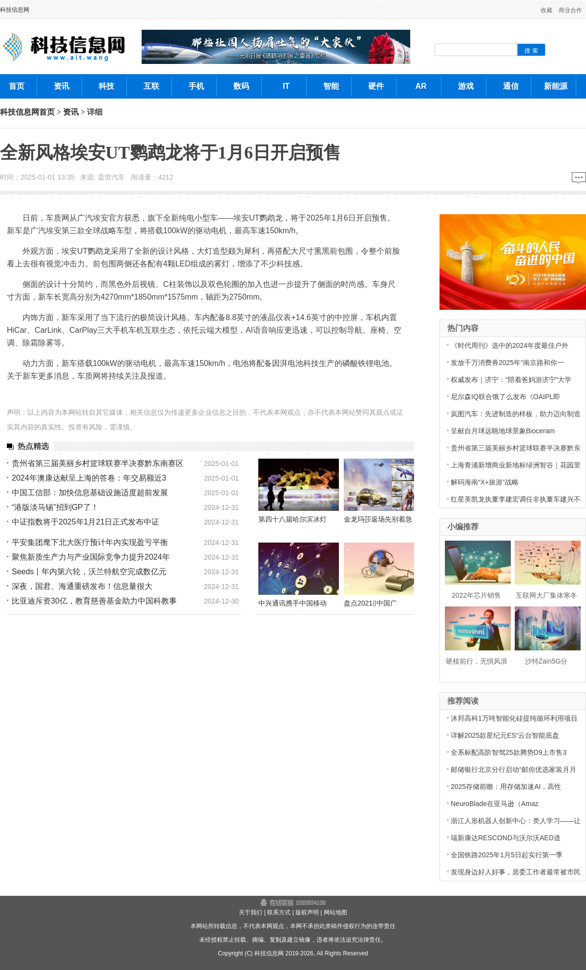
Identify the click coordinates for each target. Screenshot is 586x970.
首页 (47, 112)
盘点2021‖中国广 (370, 603)
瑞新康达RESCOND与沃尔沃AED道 (506, 838)
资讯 (71, 112)
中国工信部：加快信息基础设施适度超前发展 (90, 492)
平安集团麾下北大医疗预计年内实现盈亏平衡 (90, 542)
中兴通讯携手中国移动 (292, 603)
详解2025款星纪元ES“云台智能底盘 (505, 735)
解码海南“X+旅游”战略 (485, 482)
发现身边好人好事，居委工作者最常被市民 (516, 872)
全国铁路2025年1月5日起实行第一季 (507, 855)
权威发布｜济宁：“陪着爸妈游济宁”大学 (511, 380)
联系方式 (279, 912)
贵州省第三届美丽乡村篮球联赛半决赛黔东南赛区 (98, 463)
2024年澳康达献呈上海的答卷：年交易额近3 (89, 478)
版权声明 (307, 912)
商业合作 (570, 10)
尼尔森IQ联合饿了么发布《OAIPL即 (505, 397)
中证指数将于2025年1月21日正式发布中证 (85, 522)
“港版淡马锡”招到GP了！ (55, 507)
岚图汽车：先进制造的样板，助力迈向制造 (516, 414)
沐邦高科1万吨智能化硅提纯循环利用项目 (514, 718)
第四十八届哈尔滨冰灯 (292, 519)
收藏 (546, 10)
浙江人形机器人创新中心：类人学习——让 (516, 821)
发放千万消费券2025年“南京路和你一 (507, 362)
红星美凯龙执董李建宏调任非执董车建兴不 (516, 499)
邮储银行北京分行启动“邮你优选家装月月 (513, 769)
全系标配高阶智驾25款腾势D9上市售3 (508, 752)
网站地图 (335, 912)
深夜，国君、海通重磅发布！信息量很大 (82, 586)
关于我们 (250, 912)
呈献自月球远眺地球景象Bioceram (503, 431)
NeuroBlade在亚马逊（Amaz (495, 804)
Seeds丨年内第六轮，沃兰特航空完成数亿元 (89, 571)
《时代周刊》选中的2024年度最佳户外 (509, 345)
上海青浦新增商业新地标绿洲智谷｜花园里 (516, 465)
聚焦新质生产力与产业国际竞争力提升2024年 (91, 557)
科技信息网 (14, 9)
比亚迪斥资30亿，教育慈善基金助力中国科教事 (94, 601)
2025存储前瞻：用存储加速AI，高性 (506, 786)
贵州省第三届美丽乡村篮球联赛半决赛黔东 (516, 448)
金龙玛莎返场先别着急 (378, 519)
